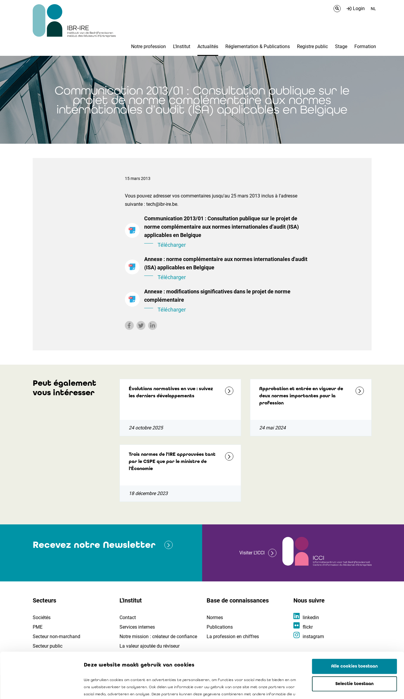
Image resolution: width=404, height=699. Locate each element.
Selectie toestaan (354, 638)
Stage (341, 46)
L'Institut (181, 46)
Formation (365, 46)
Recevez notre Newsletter (94, 545)
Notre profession (148, 46)
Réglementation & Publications (257, 46)
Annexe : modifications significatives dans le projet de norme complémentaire (226, 301)
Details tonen (339, 687)
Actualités (207, 46)
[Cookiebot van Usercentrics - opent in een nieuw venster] (38, 687)
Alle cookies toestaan (354, 620)
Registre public (312, 46)
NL (373, 8)
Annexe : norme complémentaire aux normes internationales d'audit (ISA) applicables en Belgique (226, 269)
